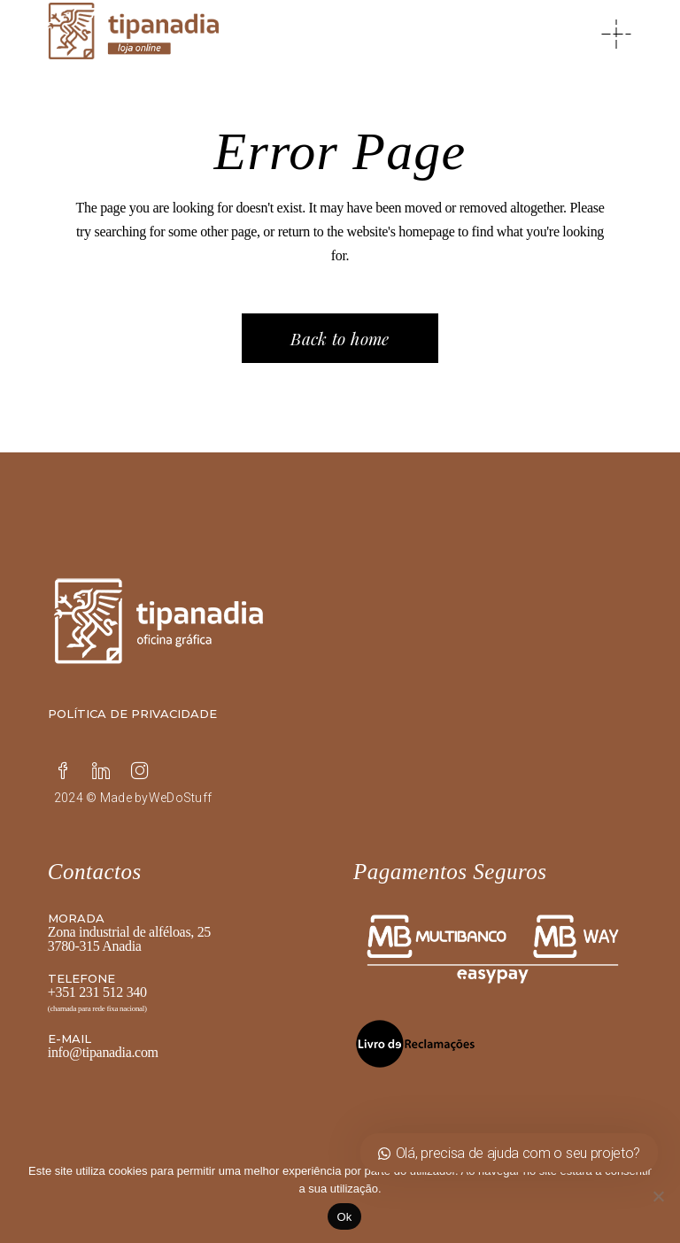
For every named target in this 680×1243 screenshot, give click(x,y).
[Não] (658, 1196)
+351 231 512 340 (97, 992)
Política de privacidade (132, 713)
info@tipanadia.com (103, 1052)
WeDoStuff (180, 798)
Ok (344, 1217)
